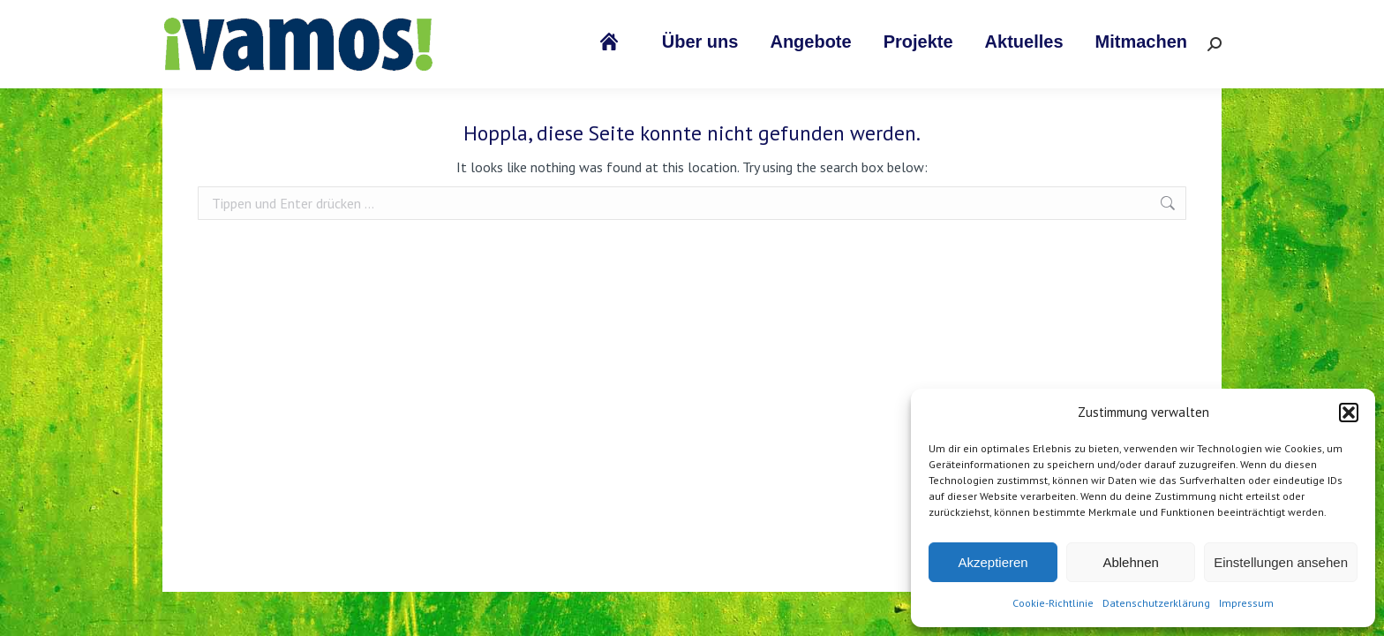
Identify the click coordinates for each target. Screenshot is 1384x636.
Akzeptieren (992, 562)
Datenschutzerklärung (1156, 603)
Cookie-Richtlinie (1053, 603)
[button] (1349, 412)
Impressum (1246, 603)
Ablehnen (1130, 562)
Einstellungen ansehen (1281, 562)
